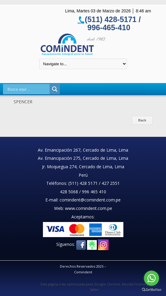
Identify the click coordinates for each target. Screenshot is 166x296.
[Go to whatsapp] (151, 278)
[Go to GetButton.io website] (151, 290)
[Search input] (28, 89)
